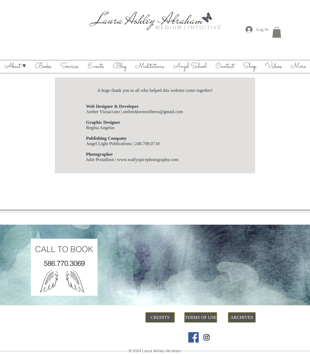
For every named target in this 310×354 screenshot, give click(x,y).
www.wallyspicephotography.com (147, 159)
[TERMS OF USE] (200, 317)
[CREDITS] (160, 317)
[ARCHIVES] (242, 317)
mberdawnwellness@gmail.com (154, 111)
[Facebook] (193, 337)
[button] (276, 32)
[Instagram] (206, 337)
